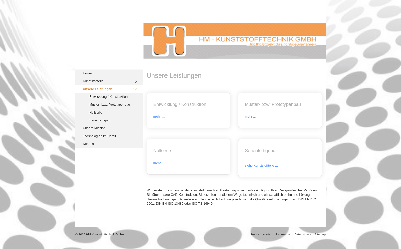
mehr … (159, 116)
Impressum (283, 234)
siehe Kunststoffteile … (261, 165)
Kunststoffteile (93, 81)
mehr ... (250, 116)
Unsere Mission (94, 128)
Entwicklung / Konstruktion (108, 97)
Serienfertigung (100, 120)
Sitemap (320, 234)
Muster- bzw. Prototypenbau (109, 104)
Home (87, 73)
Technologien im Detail (99, 136)
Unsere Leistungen (97, 89)
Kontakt (88, 144)
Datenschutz (302, 234)
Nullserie (95, 112)
